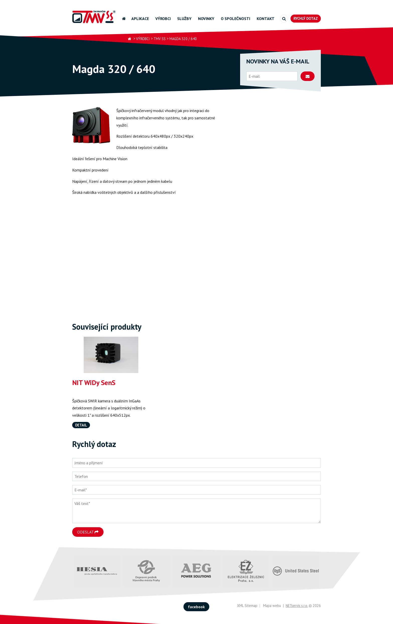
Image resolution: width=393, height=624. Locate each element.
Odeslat (88, 531)
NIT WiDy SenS (93, 382)
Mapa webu (272, 605)
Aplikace (140, 18)
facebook (196, 606)
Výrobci (163, 18)
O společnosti (235, 18)
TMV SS (160, 38)
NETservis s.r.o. (297, 605)
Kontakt (265, 18)
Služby (184, 18)
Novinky (206, 18)
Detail (81, 425)
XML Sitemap (247, 605)
